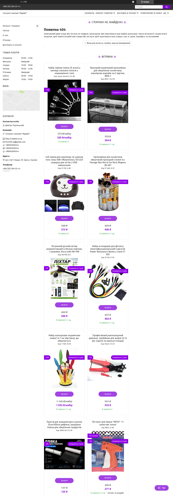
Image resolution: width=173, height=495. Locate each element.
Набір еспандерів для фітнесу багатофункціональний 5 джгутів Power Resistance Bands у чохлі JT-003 (150, 161)
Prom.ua (99, 434)
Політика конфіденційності (108, 439)
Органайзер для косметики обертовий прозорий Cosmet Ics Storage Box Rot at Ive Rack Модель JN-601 (64, 161)
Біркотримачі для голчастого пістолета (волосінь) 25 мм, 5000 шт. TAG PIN (107, 335)
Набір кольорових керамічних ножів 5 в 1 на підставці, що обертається (64, 249)
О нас (5, 35)
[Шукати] (166, 7)
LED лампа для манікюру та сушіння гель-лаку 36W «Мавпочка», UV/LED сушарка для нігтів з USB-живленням (150, 71)
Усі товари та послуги (62, 420)
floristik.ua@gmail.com (15, 142)
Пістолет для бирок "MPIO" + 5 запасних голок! (64, 334)
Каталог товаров (104, 13)
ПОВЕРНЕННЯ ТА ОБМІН (151, 13)
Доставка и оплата (126, 13)
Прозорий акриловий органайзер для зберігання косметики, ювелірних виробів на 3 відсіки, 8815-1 (107, 71)
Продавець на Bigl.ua (86, 437)
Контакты (89, 13)
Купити (64, 126)
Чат (161, 488)
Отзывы (7, 40)
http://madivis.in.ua (13, 139)
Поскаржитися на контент (87, 439)
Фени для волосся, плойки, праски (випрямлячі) (108, 43)
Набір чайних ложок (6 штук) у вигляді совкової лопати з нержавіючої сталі (64, 70)
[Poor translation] (10, 455)
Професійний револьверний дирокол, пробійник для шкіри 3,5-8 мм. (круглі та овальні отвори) (107, 249)
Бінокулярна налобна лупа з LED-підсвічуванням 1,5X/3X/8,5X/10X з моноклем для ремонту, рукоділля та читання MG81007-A (150, 336)
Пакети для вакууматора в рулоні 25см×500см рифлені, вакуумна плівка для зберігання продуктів (150, 249)
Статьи (6, 30)
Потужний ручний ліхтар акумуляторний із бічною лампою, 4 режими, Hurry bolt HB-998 (107, 160)
